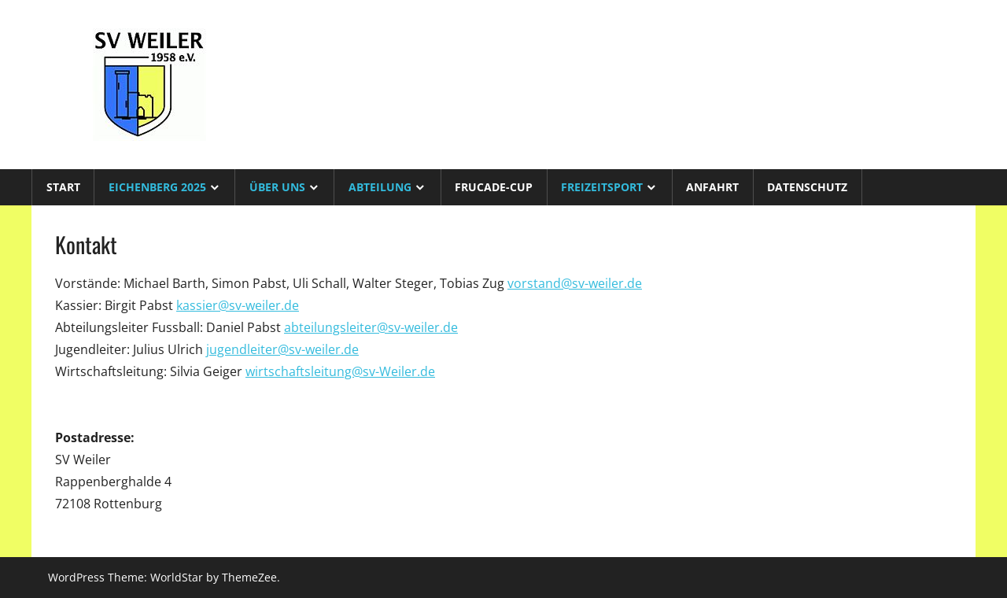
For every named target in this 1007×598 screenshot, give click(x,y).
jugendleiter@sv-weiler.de (282, 349)
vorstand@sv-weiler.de (574, 283)
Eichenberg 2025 (157, 186)
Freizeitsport (602, 186)
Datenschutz (807, 186)
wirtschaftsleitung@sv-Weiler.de (340, 371)
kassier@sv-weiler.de (237, 305)
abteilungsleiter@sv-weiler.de (371, 327)
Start (63, 186)
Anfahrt (712, 186)
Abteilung (380, 186)
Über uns (277, 186)
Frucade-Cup (494, 186)
